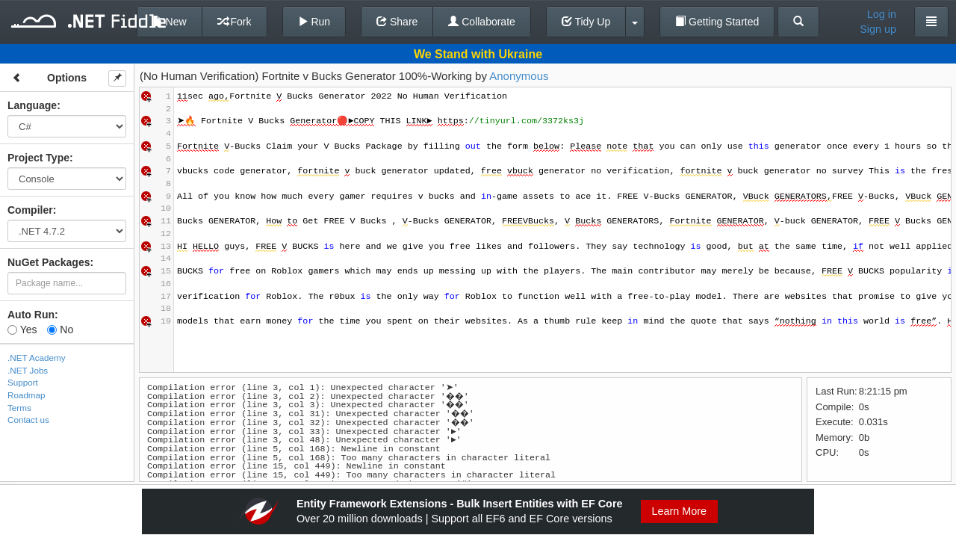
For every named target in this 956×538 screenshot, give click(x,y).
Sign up (878, 29)
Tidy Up (586, 22)
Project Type (38, 158)
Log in (881, 14)
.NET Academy (36, 357)
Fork (234, 22)
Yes (22, 330)
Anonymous (518, 75)
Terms (19, 407)
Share (397, 22)
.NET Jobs (27, 370)
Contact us (28, 419)
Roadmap (26, 395)
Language (32, 105)
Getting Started (717, 22)
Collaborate (481, 22)
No (60, 330)
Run (314, 22)
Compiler (30, 210)
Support (22, 382)
